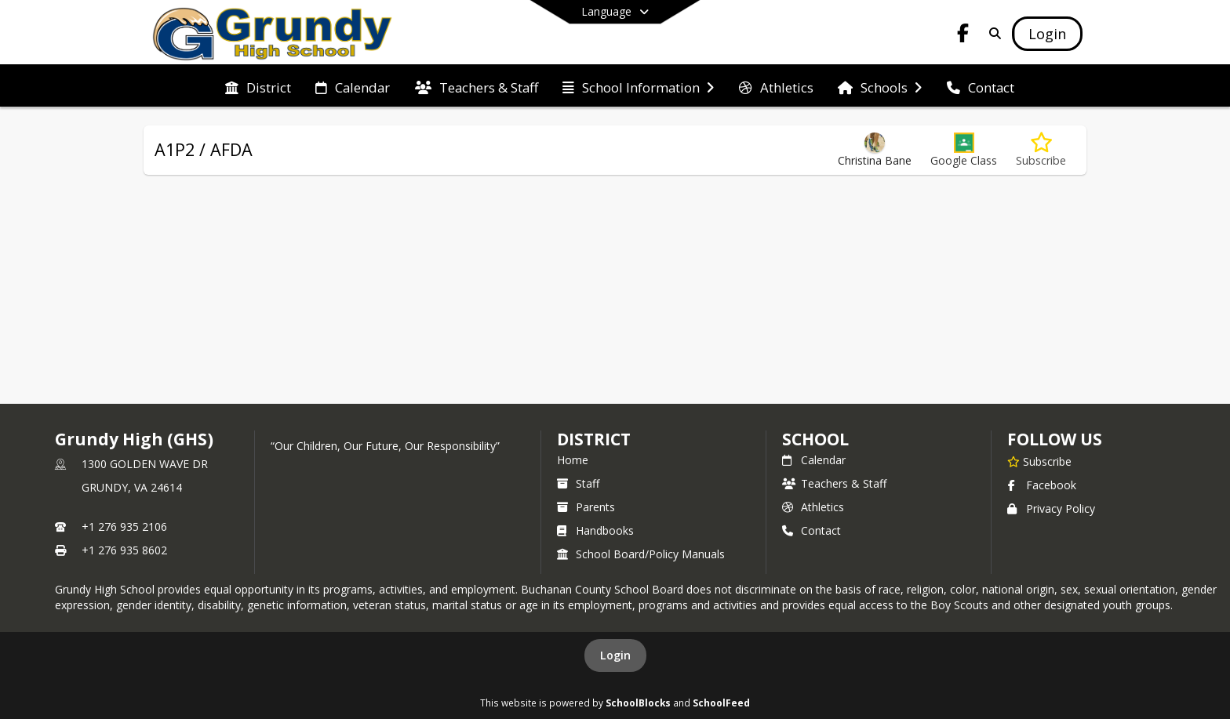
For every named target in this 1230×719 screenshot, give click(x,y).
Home (572, 459)
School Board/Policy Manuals (641, 554)
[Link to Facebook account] (963, 35)
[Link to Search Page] (992, 33)
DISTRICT (594, 439)
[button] (963, 150)
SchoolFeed (721, 702)
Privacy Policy (1051, 508)
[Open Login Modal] (1047, 33)
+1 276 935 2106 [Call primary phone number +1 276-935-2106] (124, 526)
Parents (586, 506)
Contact (811, 530)
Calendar (814, 459)
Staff (578, 483)
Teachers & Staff (834, 483)
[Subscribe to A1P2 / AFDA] (1040, 150)
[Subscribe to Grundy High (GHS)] (1039, 461)
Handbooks (595, 530)
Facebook (1041, 485)
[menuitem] (258, 86)
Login (615, 655)
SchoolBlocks (638, 702)
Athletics (813, 506)
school (815, 439)
